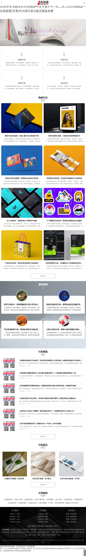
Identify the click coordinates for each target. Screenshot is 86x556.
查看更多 (43, 277)
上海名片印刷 (18, 503)
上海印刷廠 (49, 503)
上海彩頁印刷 (32, 507)
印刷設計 (13, 518)
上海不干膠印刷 (39, 503)
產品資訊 (13, 523)
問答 (18, 520)
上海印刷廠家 (42, 507)
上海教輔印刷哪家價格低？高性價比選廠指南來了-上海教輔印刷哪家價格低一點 (48, 375)
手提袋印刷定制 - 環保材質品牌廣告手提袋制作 (22, 264)
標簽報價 (73, 520)
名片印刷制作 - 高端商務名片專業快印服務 (22, 222)
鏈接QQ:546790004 (71, 507)
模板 (46, 523)
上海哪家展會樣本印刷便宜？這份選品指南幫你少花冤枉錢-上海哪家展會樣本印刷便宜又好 (52, 362)
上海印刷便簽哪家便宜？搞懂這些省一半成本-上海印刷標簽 (41, 427)
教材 (67, 523)
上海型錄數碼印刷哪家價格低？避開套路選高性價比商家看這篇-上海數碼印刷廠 (48, 388)
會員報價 (73, 526)
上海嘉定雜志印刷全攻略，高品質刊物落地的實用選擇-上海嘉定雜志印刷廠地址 (48, 401)
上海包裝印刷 (12, 507)
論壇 (18, 526)
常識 (18, 523)
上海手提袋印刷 (59, 507)
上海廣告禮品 (22, 507)
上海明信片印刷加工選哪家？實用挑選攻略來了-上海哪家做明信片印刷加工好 (47, 414)
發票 (46, 520)
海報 (67, 526)
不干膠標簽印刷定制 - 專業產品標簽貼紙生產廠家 (64, 222)
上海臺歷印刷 (28, 503)
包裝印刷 (64, 60)
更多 (59, 539)
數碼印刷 (21, 60)
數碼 (46, 526)
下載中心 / (41, 518)
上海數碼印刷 (78, 503)
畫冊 (67, 518)
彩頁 (67, 520)
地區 (18, 518)
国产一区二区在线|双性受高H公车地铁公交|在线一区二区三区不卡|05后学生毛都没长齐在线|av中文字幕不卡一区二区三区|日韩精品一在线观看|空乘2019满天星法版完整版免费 (43, 6)
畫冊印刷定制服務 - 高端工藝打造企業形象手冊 (22, 137)
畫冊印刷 (21, 84)
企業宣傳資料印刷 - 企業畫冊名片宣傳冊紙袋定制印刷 (64, 264)
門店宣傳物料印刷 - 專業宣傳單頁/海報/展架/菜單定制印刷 (27, 331)
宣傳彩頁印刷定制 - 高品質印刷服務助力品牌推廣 (64, 179)
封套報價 (73, 523)
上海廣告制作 (67, 503)
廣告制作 (64, 84)
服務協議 (41, 520)
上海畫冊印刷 (7, 503)
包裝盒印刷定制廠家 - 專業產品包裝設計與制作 (22, 179)
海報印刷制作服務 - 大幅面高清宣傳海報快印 (64, 137)
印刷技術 (13, 526)
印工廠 (50, 507)
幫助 (46, 518)
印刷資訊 (13, 520)
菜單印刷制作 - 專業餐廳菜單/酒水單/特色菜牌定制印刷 (26, 306)
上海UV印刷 (58, 503)
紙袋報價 (73, 518)
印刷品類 (41, 523)
